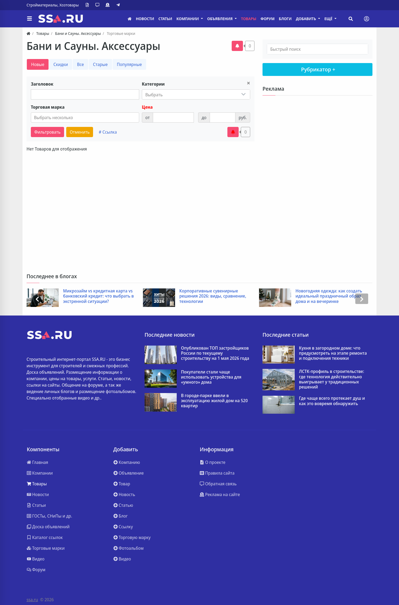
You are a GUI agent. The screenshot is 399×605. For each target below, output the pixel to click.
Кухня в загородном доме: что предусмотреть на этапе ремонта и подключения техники (333, 353)
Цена (147, 107)
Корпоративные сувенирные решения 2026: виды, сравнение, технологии (212, 296)
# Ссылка (108, 132)
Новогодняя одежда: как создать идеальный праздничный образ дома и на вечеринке (328, 296)
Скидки (60, 64)
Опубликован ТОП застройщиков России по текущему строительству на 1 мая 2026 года (215, 353)
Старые (100, 64)
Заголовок (42, 84)
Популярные (129, 64)
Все (80, 64)
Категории (153, 84)
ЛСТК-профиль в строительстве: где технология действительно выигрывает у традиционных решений (331, 379)
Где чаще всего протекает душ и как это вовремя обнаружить (332, 401)
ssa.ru (32, 600)
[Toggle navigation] (366, 19)
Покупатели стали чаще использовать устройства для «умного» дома (211, 377)
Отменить (80, 132)
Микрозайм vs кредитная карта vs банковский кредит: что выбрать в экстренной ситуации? (98, 296)
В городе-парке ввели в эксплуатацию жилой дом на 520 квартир (214, 401)
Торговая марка (48, 107)
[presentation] (37, 298)
